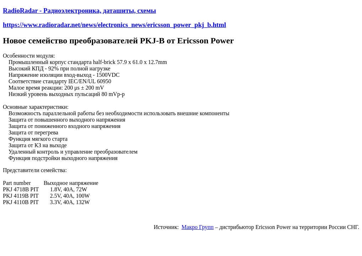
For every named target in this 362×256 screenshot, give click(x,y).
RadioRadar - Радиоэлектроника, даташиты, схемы (79, 10)
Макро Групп (198, 227)
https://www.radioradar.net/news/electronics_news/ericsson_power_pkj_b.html (114, 24)
